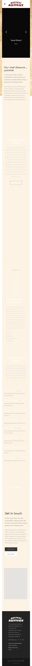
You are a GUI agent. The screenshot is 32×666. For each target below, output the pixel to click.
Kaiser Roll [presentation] (16, 270)
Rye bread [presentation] (16, 285)
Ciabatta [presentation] (16, 281)
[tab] (16, 270)
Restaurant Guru (13, 647)
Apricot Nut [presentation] (16, 274)
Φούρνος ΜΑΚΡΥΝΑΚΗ (15, 643)
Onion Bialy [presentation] (16, 277)
